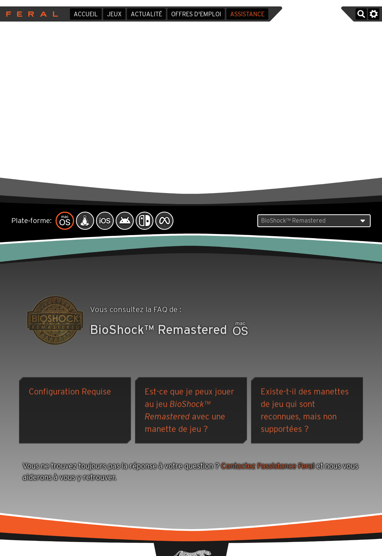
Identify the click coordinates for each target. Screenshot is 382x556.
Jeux (114, 14)
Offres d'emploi (196, 14)
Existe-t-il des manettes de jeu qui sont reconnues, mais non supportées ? (305, 411)
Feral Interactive (30, 14)
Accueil (86, 14)
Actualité (146, 14)
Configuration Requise (70, 392)
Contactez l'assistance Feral (267, 466)
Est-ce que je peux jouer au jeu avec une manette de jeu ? (189, 411)
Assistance (247, 14)
